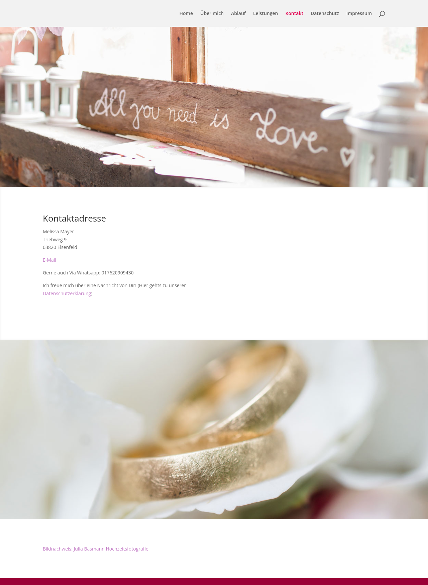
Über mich (212, 13)
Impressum (359, 13)
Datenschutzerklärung (67, 293)
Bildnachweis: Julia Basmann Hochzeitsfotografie (95, 549)
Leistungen (265, 13)
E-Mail (49, 260)
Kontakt (294, 13)
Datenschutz (325, 13)
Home (186, 13)
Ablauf (238, 13)
